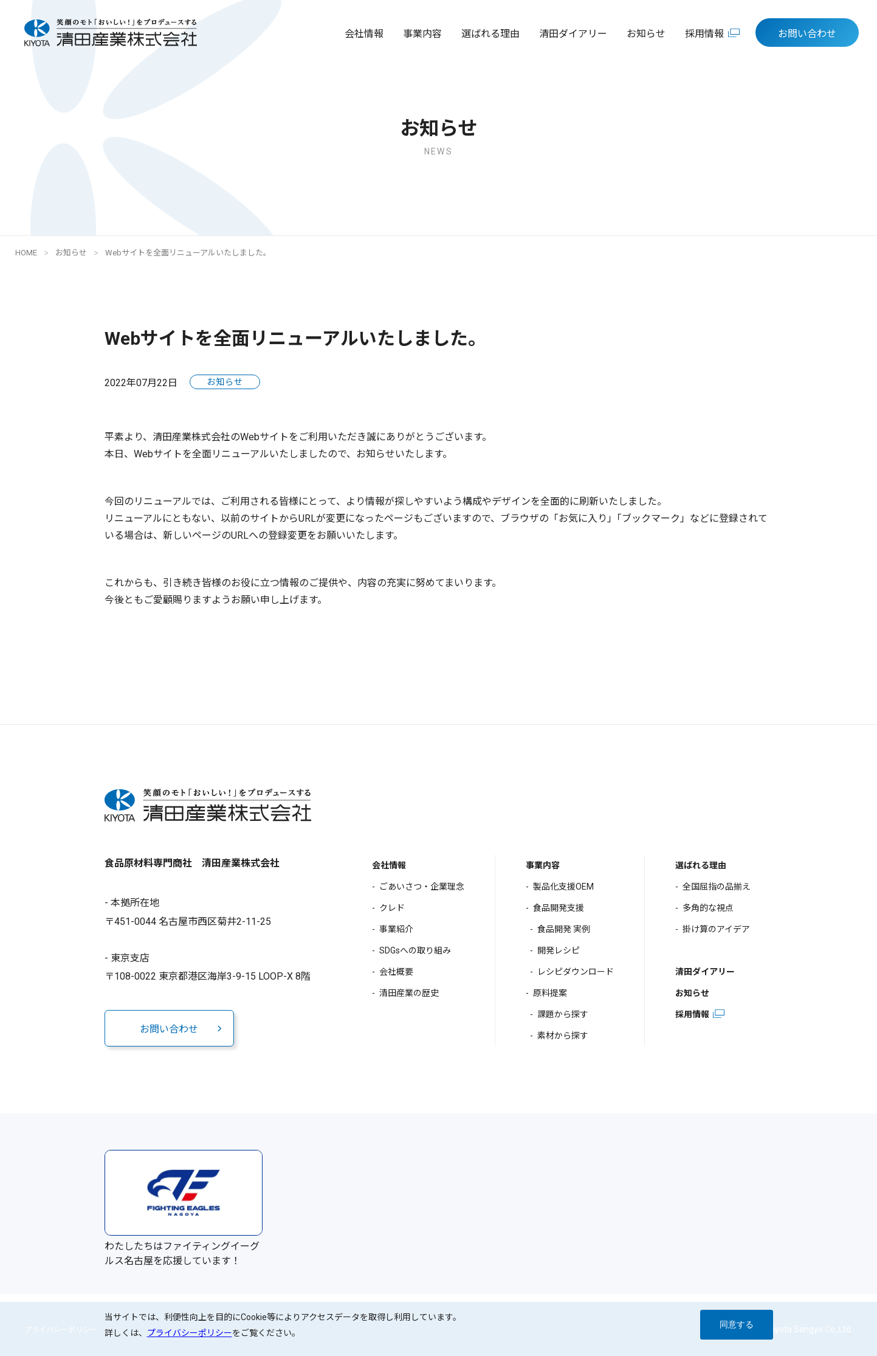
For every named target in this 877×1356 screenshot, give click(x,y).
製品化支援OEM (563, 886)
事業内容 (422, 34)
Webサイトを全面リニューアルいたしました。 (188, 253)
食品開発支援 (558, 908)
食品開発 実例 (563, 929)
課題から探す (562, 1014)
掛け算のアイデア (716, 929)
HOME (26, 253)
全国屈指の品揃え (717, 886)
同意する (737, 1324)
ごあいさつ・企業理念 (421, 886)
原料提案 (550, 993)
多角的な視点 (708, 908)
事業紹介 (396, 929)
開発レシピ (558, 950)
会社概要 (396, 972)
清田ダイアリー (573, 34)
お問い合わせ (807, 34)
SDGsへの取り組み (415, 950)
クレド (392, 908)
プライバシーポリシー (189, 1333)
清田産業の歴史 (409, 993)
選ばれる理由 (490, 34)
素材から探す (562, 1035)
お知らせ (646, 34)
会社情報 (364, 34)
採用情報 (704, 34)
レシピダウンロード (575, 972)
